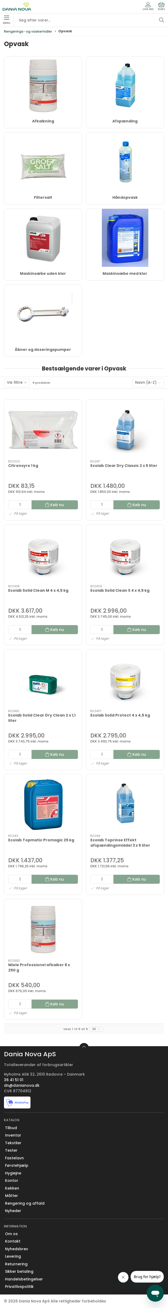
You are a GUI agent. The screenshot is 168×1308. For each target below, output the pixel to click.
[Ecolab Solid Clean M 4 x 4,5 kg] (43, 555)
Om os (11, 1233)
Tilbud (11, 1127)
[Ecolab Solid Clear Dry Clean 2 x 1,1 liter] (43, 679)
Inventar (13, 1135)
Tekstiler (13, 1143)
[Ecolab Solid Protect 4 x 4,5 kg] (125, 679)
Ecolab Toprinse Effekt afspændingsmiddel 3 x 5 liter (120, 842)
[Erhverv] (17, 6)
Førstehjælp (16, 1165)
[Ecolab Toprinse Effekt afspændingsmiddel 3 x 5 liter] (125, 804)
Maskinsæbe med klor (125, 273)
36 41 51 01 (13, 1079)
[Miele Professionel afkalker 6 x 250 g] (43, 929)
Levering (13, 1256)
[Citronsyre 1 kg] (43, 430)
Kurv (161, 6)
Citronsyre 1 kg (23, 465)
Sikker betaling (19, 1271)
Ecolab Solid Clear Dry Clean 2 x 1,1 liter (42, 718)
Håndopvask (125, 197)
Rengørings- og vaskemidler (28, 31)
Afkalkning (43, 121)
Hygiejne (13, 1173)
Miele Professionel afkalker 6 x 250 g (39, 967)
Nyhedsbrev (16, 1249)
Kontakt (12, 1241)
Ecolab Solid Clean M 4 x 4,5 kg (38, 590)
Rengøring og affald (25, 1203)
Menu (6, 20)
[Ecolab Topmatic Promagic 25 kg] (43, 804)
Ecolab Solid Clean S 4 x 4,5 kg (119, 590)
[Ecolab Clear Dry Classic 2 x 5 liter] (125, 430)
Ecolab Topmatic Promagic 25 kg (41, 840)
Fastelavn (14, 1158)
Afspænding (125, 121)
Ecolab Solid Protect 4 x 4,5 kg (120, 715)
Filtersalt (43, 197)
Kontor (11, 1180)
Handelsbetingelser (24, 1279)
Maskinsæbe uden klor (43, 273)
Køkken (12, 1188)
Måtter (11, 1195)
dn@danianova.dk (21, 1085)
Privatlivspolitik (19, 1286)
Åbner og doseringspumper (43, 349)
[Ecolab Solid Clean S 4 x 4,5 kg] (125, 555)
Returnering (16, 1264)
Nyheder (13, 1210)
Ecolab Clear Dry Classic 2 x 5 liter (123, 465)
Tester (11, 1150)
